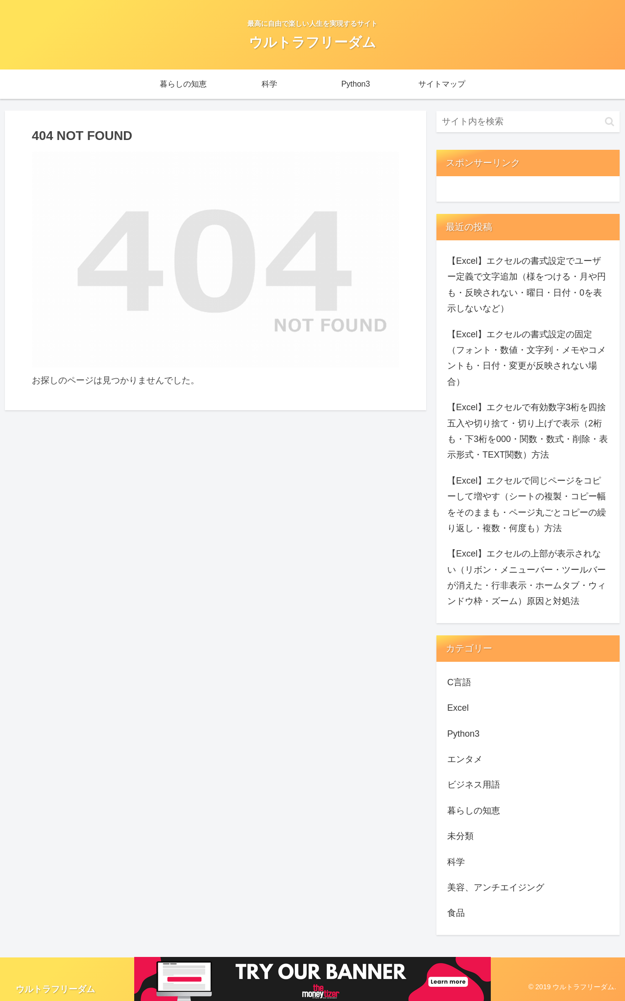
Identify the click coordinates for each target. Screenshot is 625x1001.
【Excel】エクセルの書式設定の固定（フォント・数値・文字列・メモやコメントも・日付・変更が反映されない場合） (526, 358)
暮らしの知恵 (473, 810)
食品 (456, 913)
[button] (609, 121)
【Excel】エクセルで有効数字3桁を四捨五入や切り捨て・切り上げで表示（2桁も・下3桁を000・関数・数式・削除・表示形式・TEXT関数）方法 (527, 431)
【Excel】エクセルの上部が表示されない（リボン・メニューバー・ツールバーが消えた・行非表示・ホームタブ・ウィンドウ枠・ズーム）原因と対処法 (526, 577)
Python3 (463, 734)
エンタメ (464, 759)
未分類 (460, 836)
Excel (458, 708)
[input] (528, 121)
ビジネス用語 (473, 785)
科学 (456, 862)
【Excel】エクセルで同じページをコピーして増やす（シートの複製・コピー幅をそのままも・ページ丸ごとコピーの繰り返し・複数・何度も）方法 (526, 504)
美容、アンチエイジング (495, 887)
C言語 (459, 682)
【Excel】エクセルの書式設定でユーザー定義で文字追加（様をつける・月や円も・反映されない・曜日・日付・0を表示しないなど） (526, 284)
